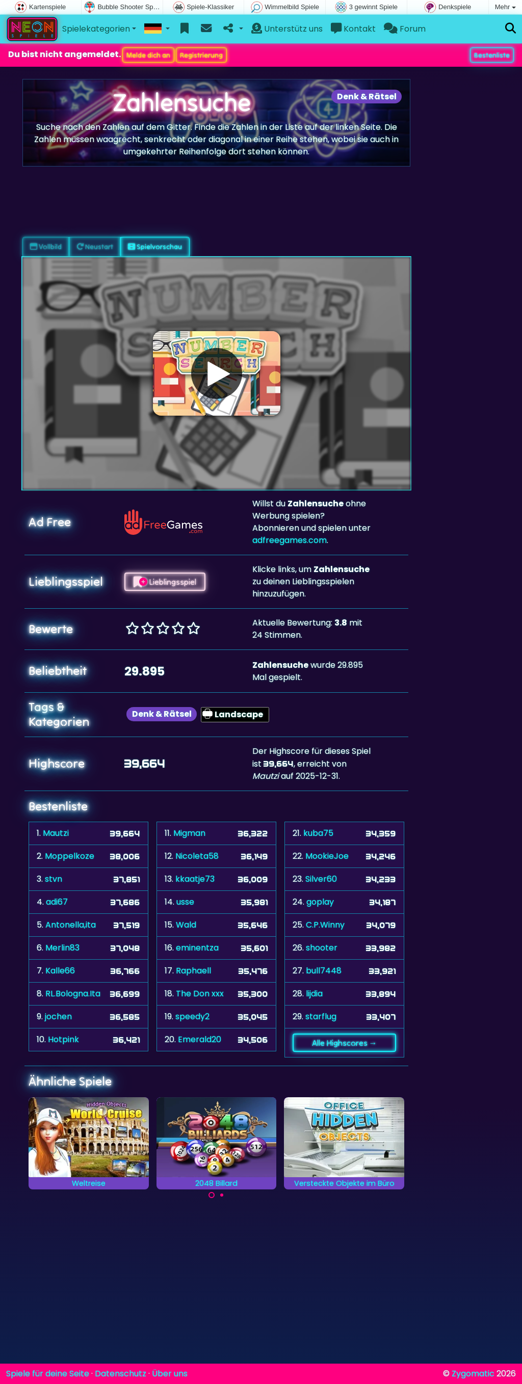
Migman (189, 833)
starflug (320, 1016)
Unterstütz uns (287, 29)
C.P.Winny (325, 925)
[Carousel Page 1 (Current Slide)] (211, 1195)
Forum (405, 29)
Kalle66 (60, 970)
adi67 (57, 902)
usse (185, 902)
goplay (320, 902)
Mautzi (56, 833)
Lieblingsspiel (165, 582)
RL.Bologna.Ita (72, 993)
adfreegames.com (289, 540)
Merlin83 (62, 948)
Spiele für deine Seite (47, 1373)
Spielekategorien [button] (96, 29)
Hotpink (63, 1039)
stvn (53, 879)
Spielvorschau (155, 246)
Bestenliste (492, 55)
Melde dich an (148, 55)
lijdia (314, 993)
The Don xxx (200, 993)
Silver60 (321, 879)
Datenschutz (120, 1373)
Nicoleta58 (197, 856)
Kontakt (353, 29)
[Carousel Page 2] (222, 1195)
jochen (58, 1016)
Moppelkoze (69, 856)
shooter (321, 948)
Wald (186, 925)
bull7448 (324, 970)
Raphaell (193, 970)
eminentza (197, 948)
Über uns (170, 1373)
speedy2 (192, 1016)
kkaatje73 (195, 879)
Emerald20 (199, 1039)
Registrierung (201, 55)
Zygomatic (473, 1373)
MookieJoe (327, 856)
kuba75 (318, 833)
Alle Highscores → (344, 1043)
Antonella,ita (70, 925)
